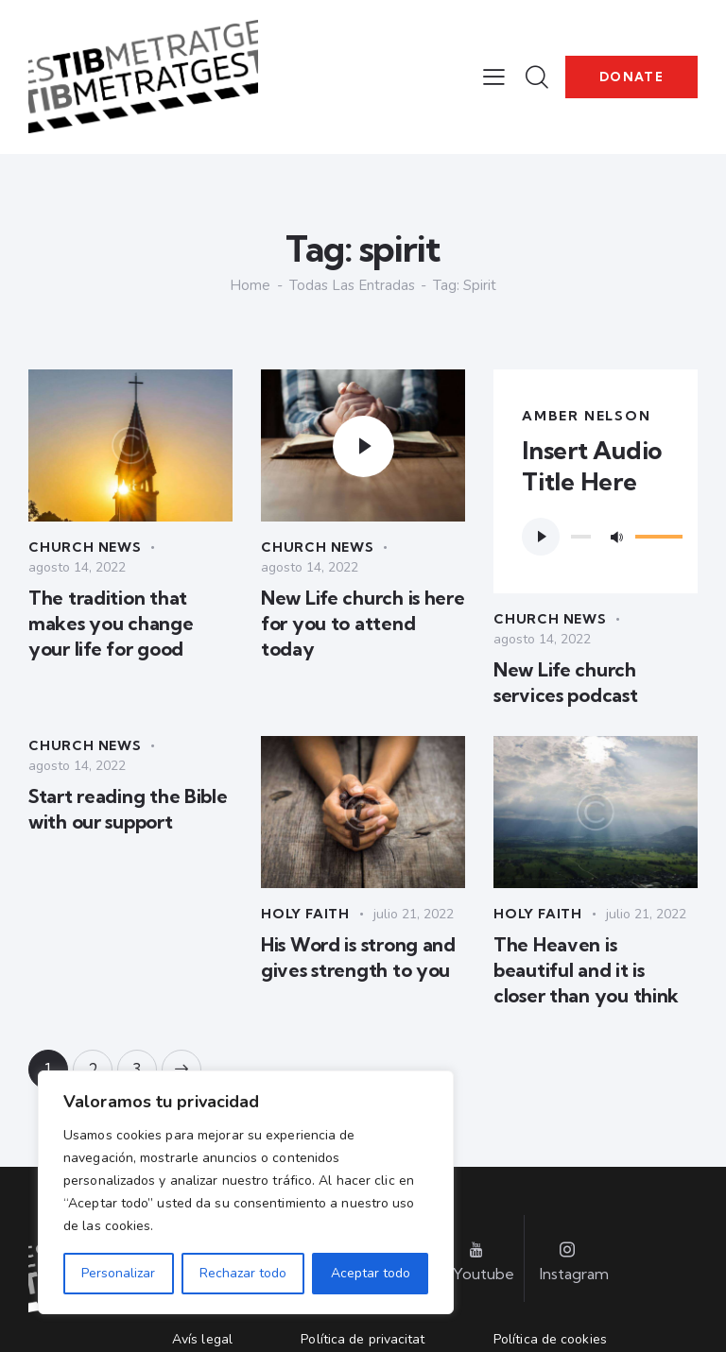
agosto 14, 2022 (77, 567)
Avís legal (202, 1339)
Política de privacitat (362, 1339)
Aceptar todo (370, 1273)
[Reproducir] (541, 537)
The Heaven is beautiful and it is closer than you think (586, 970)
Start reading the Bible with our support (128, 808)
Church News (85, 547)
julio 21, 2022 (413, 914)
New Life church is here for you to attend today (363, 623)
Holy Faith (305, 913)
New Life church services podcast (565, 682)
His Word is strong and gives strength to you (358, 957)
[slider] (581, 537)
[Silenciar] (616, 537)
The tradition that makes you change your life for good (111, 623)
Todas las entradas (352, 285)
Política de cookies (550, 1339)
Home (250, 286)
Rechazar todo (242, 1273)
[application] (595, 536)
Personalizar (118, 1273)
